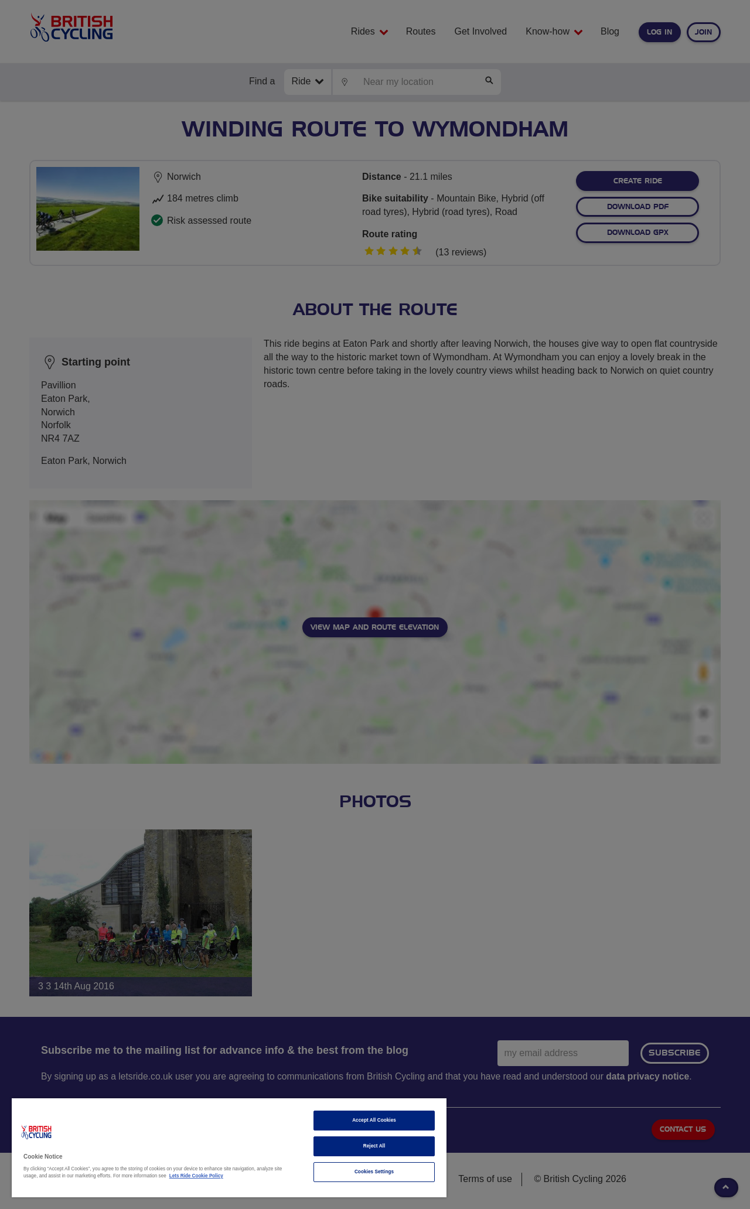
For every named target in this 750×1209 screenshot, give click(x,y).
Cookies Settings (374, 1171)
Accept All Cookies (374, 1120)
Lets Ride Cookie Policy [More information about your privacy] (196, 1176)
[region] (229, 1147)
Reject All (374, 1146)
